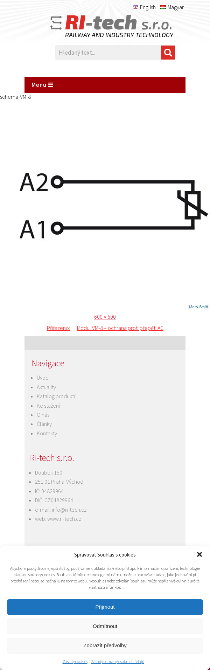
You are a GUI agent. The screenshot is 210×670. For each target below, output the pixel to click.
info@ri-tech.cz (69, 509)
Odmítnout (105, 626)
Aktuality (46, 387)
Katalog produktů (57, 396)
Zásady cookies (75, 661)
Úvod (43, 377)
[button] (199, 554)
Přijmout (104, 607)
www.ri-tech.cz (64, 518)
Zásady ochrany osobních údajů (117, 661)
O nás (43, 414)
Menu (42, 85)
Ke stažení (48, 405)
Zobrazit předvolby (104, 645)
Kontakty (47, 433)
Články (44, 423)
